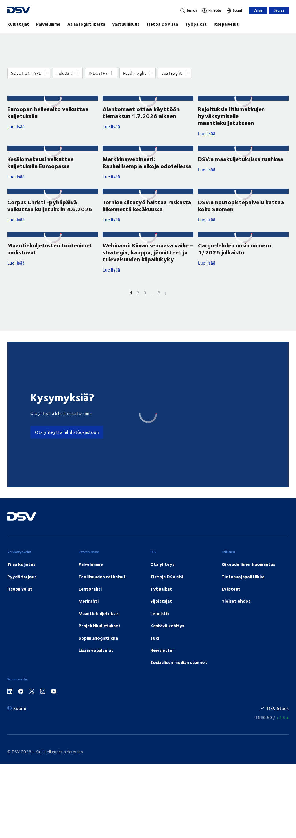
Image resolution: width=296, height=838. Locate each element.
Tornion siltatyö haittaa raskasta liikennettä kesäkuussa (147, 205)
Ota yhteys (162, 564)
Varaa (258, 10)
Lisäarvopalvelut (96, 650)
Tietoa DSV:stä (162, 24)
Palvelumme (48, 24)
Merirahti (89, 600)
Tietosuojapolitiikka (243, 576)
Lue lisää (49, 126)
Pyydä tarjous (21, 576)
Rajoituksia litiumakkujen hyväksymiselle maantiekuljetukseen (231, 115)
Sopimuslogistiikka (98, 638)
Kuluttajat (18, 24)
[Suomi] (234, 10)
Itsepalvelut (226, 24)
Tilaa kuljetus (21, 564)
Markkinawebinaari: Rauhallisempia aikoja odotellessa (147, 162)
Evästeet (231, 588)
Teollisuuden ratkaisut (102, 576)
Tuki (154, 638)
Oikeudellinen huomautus (248, 564)
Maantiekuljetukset (99, 613)
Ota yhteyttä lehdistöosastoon (67, 432)
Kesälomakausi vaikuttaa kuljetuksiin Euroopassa (40, 162)
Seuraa (279, 10)
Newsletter (162, 650)
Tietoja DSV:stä (166, 576)
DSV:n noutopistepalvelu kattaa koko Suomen (241, 205)
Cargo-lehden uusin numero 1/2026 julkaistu (234, 248)
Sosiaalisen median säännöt (178, 662)
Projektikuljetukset (100, 625)
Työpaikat (196, 24)
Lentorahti (90, 588)
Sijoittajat (161, 600)
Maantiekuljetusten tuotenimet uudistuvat (49, 248)
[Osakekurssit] (272, 717)
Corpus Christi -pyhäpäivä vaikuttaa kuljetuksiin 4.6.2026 (49, 205)
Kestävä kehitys (167, 625)
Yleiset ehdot (236, 600)
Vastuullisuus (125, 24)
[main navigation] (148, 24)
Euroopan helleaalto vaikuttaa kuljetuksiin (47, 112)
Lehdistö (159, 613)
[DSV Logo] (42, 10)
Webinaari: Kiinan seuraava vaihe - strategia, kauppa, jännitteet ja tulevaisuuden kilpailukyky (148, 252)
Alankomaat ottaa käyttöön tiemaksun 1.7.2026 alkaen (141, 112)
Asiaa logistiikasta (86, 24)
